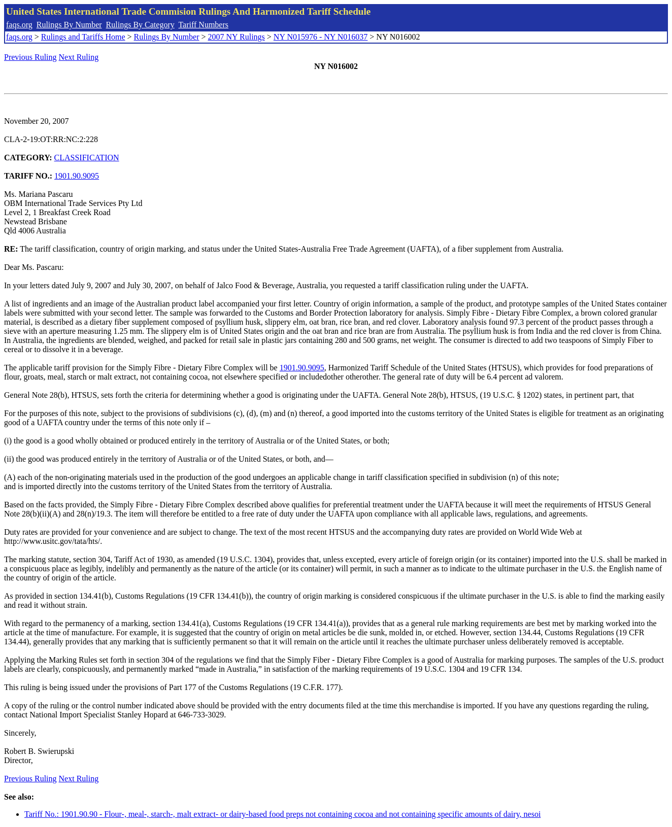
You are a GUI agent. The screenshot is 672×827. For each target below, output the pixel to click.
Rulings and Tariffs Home (83, 36)
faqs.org (19, 24)
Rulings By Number (69, 24)
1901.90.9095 (76, 175)
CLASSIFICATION (86, 157)
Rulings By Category (140, 24)
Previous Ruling (30, 57)
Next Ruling (79, 57)
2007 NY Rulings (236, 36)
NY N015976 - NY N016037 (320, 36)
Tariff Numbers (203, 24)
